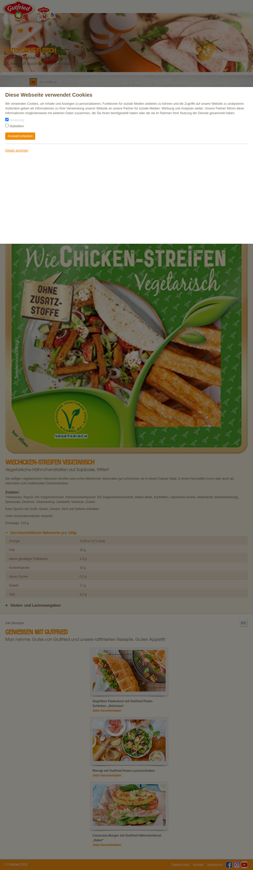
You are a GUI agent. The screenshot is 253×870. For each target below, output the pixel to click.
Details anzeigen (16, 150)
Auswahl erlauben (20, 136)
